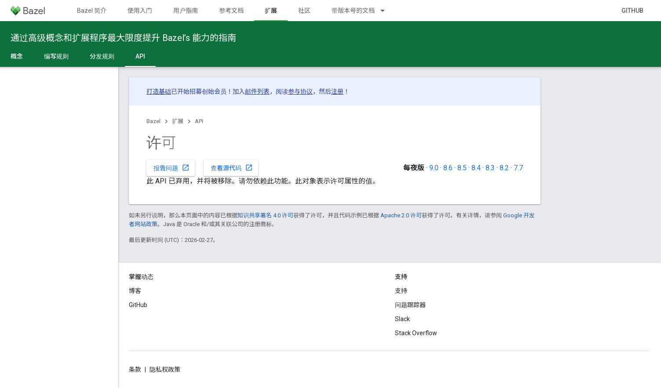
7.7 (518, 168)
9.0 (433, 168)
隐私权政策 (165, 369)
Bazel (153, 121)
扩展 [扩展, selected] (271, 10)
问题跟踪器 (410, 304)
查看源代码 (232, 168)
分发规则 (102, 56)
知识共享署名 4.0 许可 (265, 215)
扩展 (177, 121)
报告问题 (171, 168)
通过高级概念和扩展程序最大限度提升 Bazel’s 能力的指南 (123, 38)
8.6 (448, 168)
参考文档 (231, 10)
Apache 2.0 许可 (401, 215)
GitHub (632, 10)
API (199, 121)
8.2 (504, 168)
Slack (402, 318)
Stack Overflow (416, 333)
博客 (135, 290)
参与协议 (300, 91)
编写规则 (56, 56)
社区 (304, 10)
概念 (17, 56)
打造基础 (158, 91)
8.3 (490, 168)
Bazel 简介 (91, 10)
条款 (135, 369)
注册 (337, 91)
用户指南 (185, 10)
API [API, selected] (140, 56)
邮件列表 (257, 91)
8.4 (476, 168)
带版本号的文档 (353, 10)
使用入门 (140, 10)
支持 (401, 290)
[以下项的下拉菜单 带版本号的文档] (386, 10)
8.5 (462, 168)
